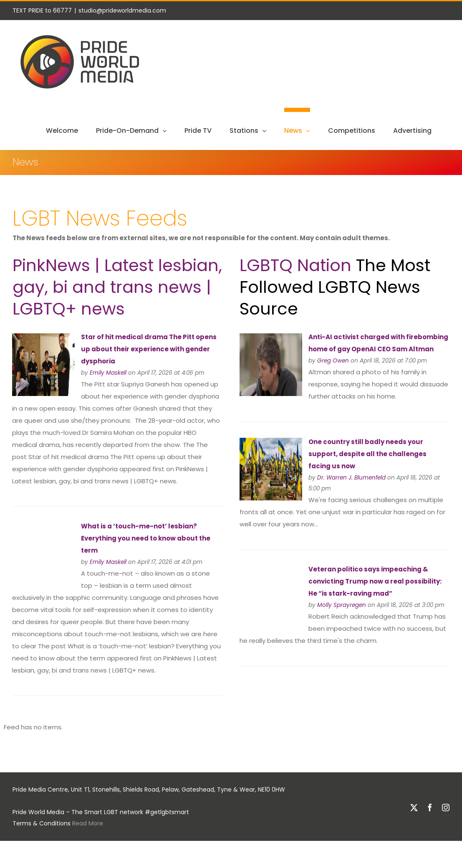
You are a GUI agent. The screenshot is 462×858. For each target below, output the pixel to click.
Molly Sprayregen (341, 605)
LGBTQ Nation (295, 265)
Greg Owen (333, 361)
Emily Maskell (108, 373)
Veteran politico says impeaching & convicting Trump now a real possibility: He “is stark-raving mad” (375, 581)
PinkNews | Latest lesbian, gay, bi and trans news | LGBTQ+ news (117, 287)
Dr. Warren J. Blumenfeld (351, 478)
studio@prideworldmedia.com (122, 10)
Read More (87, 823)
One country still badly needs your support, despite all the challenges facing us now (367, 453)
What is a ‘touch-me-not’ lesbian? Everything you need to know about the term (145, 538)
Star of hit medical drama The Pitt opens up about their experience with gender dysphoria (149, 349)
